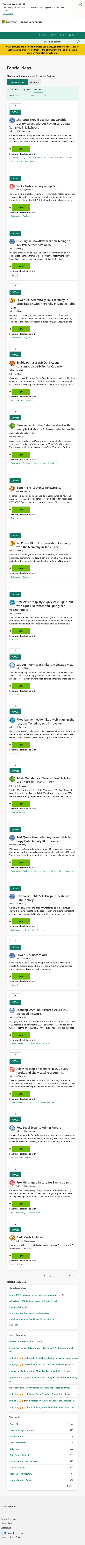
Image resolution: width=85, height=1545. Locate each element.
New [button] (21, 149)
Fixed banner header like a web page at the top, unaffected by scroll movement (45, 721)
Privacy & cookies (8, 1519)
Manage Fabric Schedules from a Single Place (48, 1394)
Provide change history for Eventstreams (43, 1182)
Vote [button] (16, 112)
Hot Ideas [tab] (14, 89)
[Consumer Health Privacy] (42, 1537)
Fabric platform (40, 871)
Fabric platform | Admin (20, 1157)
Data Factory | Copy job (20, 337)
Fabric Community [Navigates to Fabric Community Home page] (31, 21)
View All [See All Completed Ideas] (14, 1324)
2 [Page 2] (50, 1276)
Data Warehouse (18, 812)
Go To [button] (71, 35)
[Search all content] (62, 41)
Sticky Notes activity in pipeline (37, 186)
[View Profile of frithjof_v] (13, 1358)
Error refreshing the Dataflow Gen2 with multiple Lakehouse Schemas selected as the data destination (42, 429)
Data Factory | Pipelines (20, 216)
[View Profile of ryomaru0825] (15, 1377)
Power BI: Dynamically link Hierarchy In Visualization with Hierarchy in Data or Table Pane (42, 303)
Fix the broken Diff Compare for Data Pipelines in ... (51, 1364)
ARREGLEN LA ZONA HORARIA (37, 488)
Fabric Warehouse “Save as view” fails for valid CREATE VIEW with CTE (43, 780)
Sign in (53, 35)
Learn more (8, 13)
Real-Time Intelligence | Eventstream (25, 1212)
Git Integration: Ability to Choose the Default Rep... (51, 1400)
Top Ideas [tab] (26, 89)
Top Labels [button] (14, 1417)
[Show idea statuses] (38, 95)
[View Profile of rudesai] (12, 1341)
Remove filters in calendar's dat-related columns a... (47, 1387)
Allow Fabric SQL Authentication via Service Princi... (34, 1301)
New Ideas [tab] (38, 89)
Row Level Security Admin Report (38, 1127)
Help (62, 35)
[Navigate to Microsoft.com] (9, 21)
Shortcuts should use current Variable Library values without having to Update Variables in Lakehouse (39, 123)
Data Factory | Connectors (22, 1430)
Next (75, 1485)
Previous (63, 1485)
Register (42, 35)
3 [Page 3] (56, 1276)
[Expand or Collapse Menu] (4, 29)
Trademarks (6, 1527)
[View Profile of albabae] (13, 1371)
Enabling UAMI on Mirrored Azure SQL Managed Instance (42, 1011)
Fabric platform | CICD (38, 157)
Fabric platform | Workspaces (23, 161)
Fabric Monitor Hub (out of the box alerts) (29, 1313)
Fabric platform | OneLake (61, 157)
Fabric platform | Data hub (38, 1043)
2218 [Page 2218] (71, 1276)
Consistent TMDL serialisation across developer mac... (52, 1358)
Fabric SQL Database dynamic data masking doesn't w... (35, 1295)
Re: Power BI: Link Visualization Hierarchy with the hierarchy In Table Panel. (43, 545)
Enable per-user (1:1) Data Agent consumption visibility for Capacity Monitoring (36, 366)
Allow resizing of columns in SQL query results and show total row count (42, 1070)
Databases (33, 1102)
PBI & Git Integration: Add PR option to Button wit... (51, 1407)
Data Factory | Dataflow (20, 463)
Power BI (14, 275)
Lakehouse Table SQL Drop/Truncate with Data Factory (43, 898)
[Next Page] (77, 1274)
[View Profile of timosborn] (14, 1387)
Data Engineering (18, 157)
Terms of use (6, 1523)
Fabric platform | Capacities (22, 400)
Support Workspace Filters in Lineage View (44, 664)
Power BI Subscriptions (31, 955)
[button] (17, 82)
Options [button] (34, 82)
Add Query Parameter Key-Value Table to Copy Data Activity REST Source (43, 839)
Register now (52, 52)
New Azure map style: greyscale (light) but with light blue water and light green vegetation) (41, 606)
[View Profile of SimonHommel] (16, 1347)
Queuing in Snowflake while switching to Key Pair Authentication (43, 243)
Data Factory (16, 930)
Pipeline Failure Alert (19, 1307)
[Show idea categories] (18, 95)
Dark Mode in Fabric (29, 1237)
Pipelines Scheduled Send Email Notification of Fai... (34, 1319)
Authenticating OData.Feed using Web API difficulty (45, 1371)
